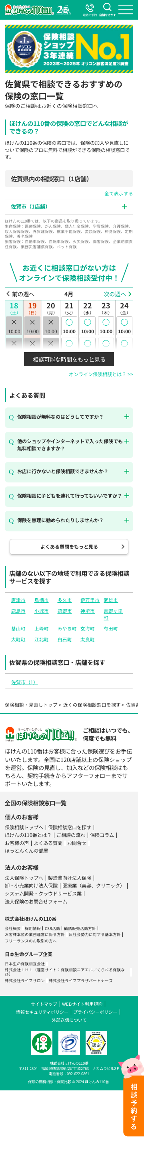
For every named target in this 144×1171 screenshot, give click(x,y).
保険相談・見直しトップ (31, 704)
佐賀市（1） (24, 682)
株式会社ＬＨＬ (19, 969)
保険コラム (102, 835)
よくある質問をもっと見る (69, 546)
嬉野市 (65, 611)
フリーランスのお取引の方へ (31, 941)
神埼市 (87, 611)
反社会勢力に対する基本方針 (95, 934)
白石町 (65, 639)
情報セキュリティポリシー (42, 1012)
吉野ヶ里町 (113, 614)
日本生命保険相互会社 (25, 963)
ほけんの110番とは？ (28, 835)
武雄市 (111, 600)
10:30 (69, 347)
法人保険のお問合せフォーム (36, 901)
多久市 (65, 600)
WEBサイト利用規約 (82, 1004)
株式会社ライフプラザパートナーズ (81, 980)
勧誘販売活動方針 (80, 928)
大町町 (18, 639)
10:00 (69, 325)
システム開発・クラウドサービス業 (43, 893)
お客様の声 (17, 843)
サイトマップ (44, 1004)
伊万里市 (90, 600)
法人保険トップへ (24, 877)
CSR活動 (52, 928)
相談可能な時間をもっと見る (69, 359)
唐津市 (18, 600)
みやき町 (67, 628)
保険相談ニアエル (77, 969)
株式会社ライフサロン (25, 980)
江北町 (41, 639)
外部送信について (69, 1020)
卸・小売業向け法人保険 (31, 885)
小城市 (41, 611)
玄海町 (87, 628)
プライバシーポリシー (95, 1012)
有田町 (111, 628)
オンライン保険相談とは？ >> (101, 374)
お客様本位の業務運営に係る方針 (35, 934)
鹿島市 (18, 611)
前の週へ (23, 294)
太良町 (87, 639)
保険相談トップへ (24, 827)
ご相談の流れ (70, 835)
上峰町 (41, 628)
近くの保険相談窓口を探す (92, 704)
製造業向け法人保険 (69, 877)
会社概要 (13, 928)
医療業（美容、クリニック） (93, 885)
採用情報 (33, 928)
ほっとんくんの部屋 (26, 850)
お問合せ (76, 843)
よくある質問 (48, 843)
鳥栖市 (41, 600)
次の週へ (115, 294)
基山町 (18, 628)
